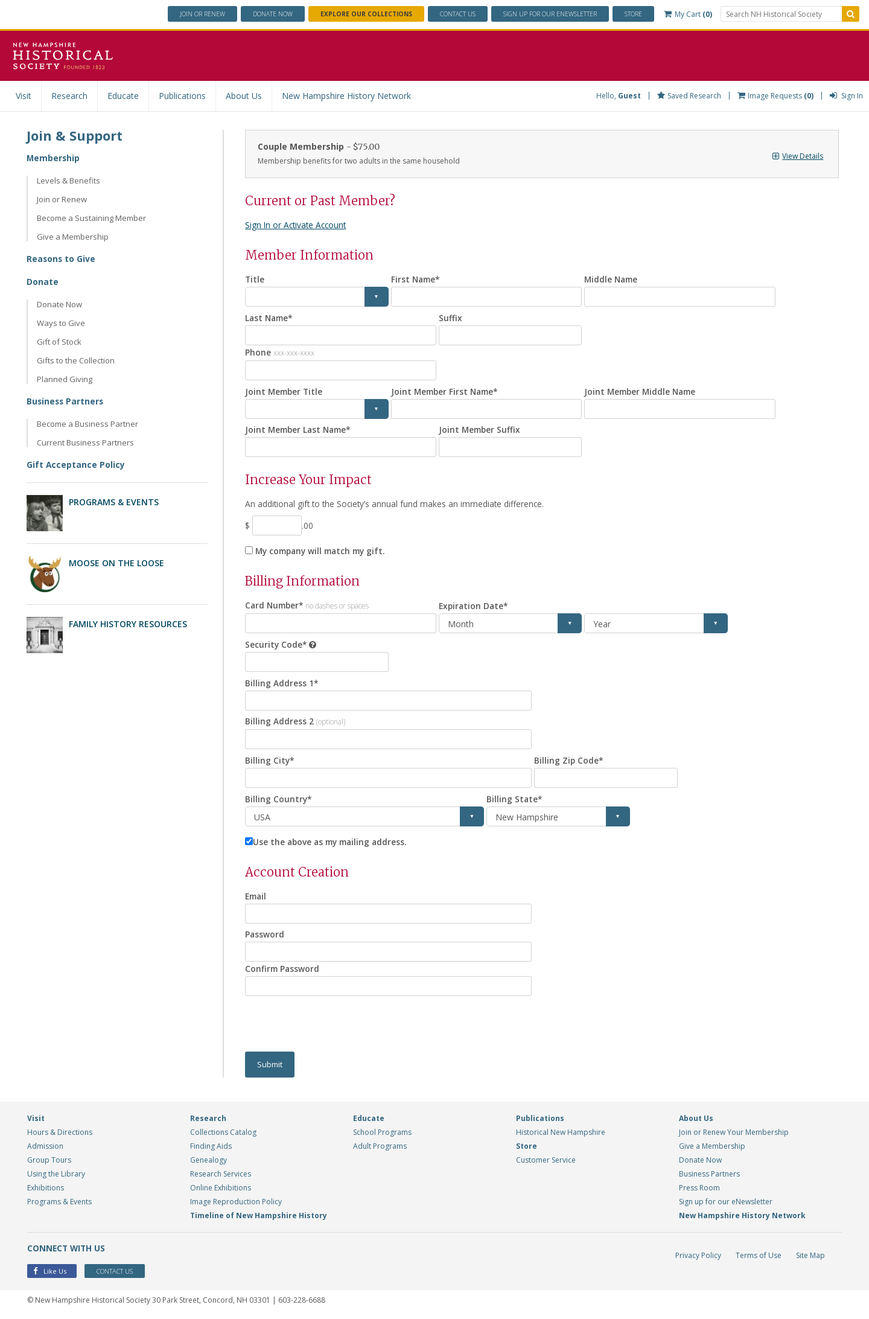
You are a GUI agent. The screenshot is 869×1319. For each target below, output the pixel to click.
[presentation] (336, 1025)
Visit (23, 95)
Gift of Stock (59, 341)
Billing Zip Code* (569, 761)
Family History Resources (128, 624)
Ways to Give (61, 323)
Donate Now (59, 304)
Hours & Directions (59, 1134)
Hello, (618, 96)
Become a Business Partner (87, 423)
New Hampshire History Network (346, 95)
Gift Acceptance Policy (76, 464)
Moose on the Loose (116, 563)
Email (257, 897)
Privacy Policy (698, 1257)
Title (255, 279)
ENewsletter (550, 14)
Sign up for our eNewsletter (725, 1203)
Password (265, 936)
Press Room (699, 1189)
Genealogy (208, 1162)
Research (69, 95)
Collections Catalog (223, 1134)
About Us (244, 95)
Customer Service (546, 1162)
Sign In (846, 96)
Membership (54, 158)
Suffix (450, 318)
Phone (279, 352)
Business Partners (66, 401)
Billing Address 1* (282, 683)
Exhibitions (45, 1189)
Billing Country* (279, 800)
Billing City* (270, 761)
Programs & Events (114, 502)
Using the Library (56, 1175)
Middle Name (612, 279)
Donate (273, 14)
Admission (45, 1148)
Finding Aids (211, 1148)
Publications (182, 95)
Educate (123, 95)
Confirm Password (283, 970)
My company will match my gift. (324, 551)
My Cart (688, 14)
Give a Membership (73, 236)
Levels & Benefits (68, 180)
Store (633, 14)
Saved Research (689, 96)
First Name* (416, 279)
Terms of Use (758, 1257)
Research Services (220, 1175)
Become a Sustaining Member (91, 217)
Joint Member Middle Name (642, 391)
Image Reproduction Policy (236, 1203)
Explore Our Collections (366, 14)
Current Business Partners (85, 442)
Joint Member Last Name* (300, 430)
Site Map (810, 1257)
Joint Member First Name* (447, 391)
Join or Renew (202, 14)
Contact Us (458, 14)
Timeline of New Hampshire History (258, 1217)
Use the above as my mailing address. (333, 843)
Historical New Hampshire (560, 1134)
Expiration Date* (475, 606)
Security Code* (276, 645)
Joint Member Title (285, 391)
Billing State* (514, 800)
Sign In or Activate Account (297, 225)
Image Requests (775, 96)
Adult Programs (380, 1148)
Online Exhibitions (220, 1189)
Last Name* (270, 318)
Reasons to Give (62, 258)
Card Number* (308, 606)
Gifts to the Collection (76, 360)
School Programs (382, 1134)
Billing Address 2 (295, 722)
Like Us (49, 1273)
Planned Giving (64, 379)
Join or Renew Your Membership (734, 1134)
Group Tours (49, 1162)
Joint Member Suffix (481, 430)
